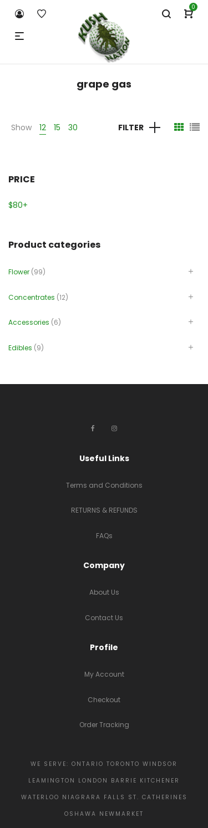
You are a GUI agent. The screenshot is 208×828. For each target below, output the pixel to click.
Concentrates (31, 297)
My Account (104, 674)
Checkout (104, 699)
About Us (104, 592)
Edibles (20, 347)
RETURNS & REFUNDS (104, 510)
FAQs (104, 535)
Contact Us (104, 617)
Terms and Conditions (104, 485)
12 (42, 127)
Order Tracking (104, 724)
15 (57, 127)
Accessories (28, 322)
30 (73, 127)
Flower (18, 272)
